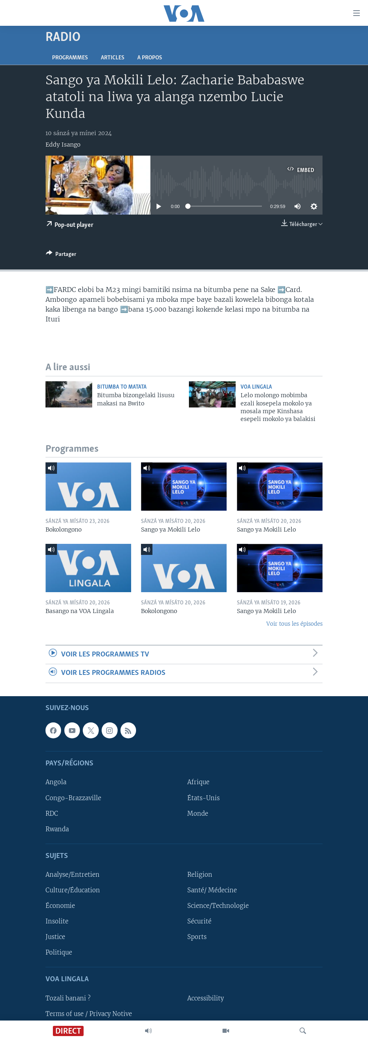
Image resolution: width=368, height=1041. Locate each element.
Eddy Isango (62, 144)
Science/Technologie (218, 906)
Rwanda (57, 829)
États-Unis (203, 797)
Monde (197, 813)
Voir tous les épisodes (294, 623)
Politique (58, 952)
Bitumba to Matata (122, 387)
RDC (51, 813)
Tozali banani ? (68, 998)
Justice (55, 937)
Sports (197, 937)
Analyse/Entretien (72, 874)
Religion (199, 874)
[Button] (61, 255)
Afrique (198, 782)
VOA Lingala (256, 387)
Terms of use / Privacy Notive (88, 1013)
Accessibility (205, 998)
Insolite (56, 921)
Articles (112, 58)
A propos (149, 58)
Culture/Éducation (72, 890)
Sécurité (199, 921)
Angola (55, 782)
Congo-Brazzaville (73, 797)
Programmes (70, 58)
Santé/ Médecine (212, 890)
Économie (60, 906)
